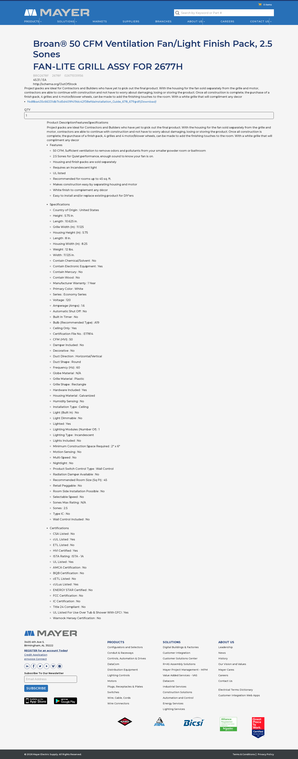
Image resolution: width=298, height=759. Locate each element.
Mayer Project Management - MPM (185, 669)
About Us (195, 21)
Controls (124, 675)
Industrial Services (174, 686)
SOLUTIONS (172, 642)
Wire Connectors (118, 703)
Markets (99, 21)
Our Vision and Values (232, 664)
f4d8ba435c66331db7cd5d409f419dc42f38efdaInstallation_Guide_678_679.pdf (91, 101)
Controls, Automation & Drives (126, 658)
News (222, 652)
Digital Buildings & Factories (181, 647)
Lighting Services (174, 709)
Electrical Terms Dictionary (235, 689)
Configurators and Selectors (125, 647)
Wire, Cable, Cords (119, 697)
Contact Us (259, 21)
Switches (113, 692)
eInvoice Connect (35, 659)
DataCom (113, 664)
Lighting (112, 675)
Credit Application (35, 654)
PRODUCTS (115, 642)
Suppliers (131, 21)
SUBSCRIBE (36, 688)
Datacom (168, 681)
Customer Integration (176, 652)
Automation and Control (178, 697)
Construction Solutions (177, 692)
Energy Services (173, 703)
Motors (112, 681)
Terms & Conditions (244, 754)
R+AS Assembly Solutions (179, 664)
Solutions (65, 21)
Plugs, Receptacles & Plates (125, 686)
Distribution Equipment (122, 669)
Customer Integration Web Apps (239, 695)
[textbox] (224, 12)
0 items (267, 4)
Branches (163, 21)
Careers (227, 21)
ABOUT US (226, 642)
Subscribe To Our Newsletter (44, 673)
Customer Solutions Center (180, 658)
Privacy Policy (266, 754)
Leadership (225, 647)
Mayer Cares (226, 669)
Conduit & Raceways (120, 652)
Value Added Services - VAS (180, 675)
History (223, 658)
